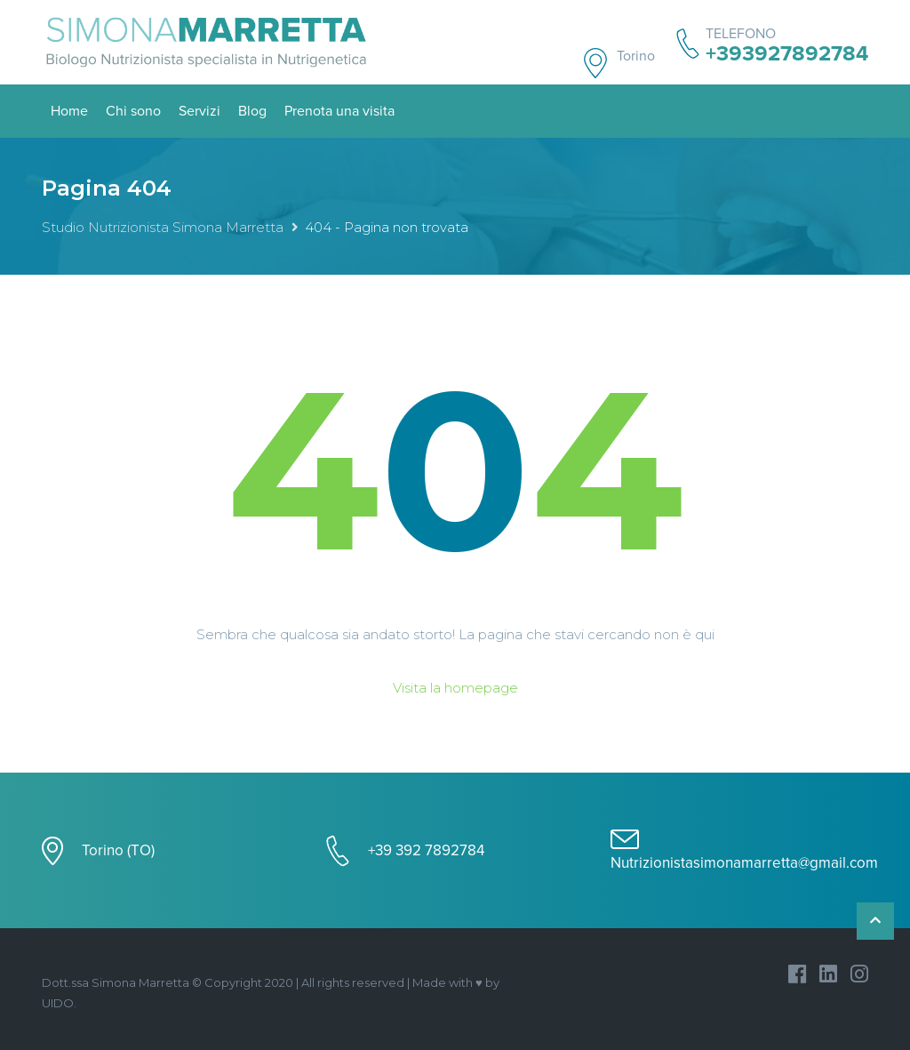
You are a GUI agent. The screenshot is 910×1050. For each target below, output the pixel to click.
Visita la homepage (455, 687)
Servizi (199, 111)
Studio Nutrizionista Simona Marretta (162, 227)
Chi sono (133, 111)
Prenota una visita (339, 111)
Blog (252, 111)
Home (69, 111)
